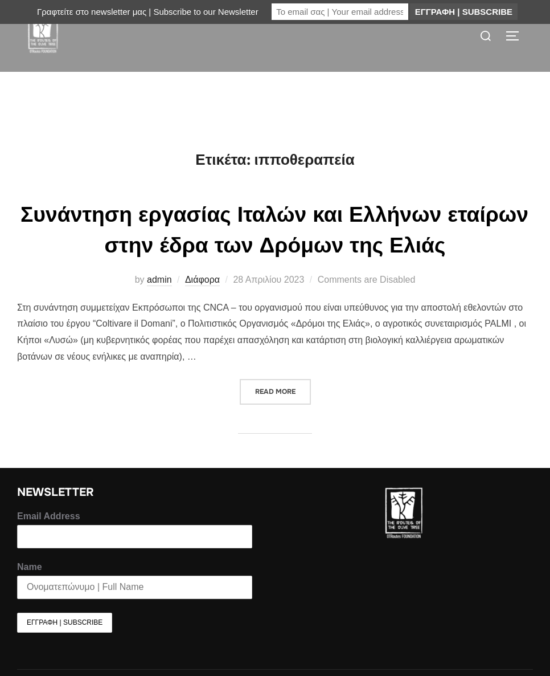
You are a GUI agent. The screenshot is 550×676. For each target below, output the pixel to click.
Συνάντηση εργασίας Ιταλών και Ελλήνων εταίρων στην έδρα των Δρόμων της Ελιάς (275, 252)
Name (29, 589)
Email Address (48, 539)
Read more (283, 410)
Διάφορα (202, 302)
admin (159, 302)
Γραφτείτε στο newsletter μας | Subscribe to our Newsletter (147, 12)
